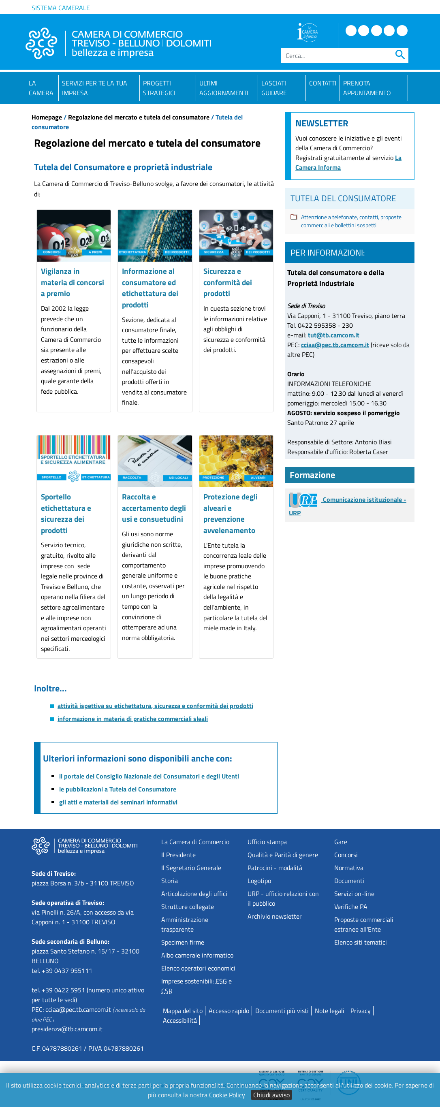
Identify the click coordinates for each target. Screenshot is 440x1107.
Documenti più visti (282, 1010)
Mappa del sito (183, 1010)
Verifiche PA (350, 906)
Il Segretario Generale (191, 867)
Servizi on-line (354, 893)
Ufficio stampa (267, 842)
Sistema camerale (61, 8)
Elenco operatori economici (198, 968)
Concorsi (346, 855)
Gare (340, 842)
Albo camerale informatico (197, 955)
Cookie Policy (227, 1095)
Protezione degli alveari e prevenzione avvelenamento (230, 513)
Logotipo (259, 880)
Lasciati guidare (274, 88)
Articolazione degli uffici (194, 893)
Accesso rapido (229, 1010)
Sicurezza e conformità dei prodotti (227, 282)
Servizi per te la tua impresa (94, 88)
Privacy (360, 1010)
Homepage (47, 117)
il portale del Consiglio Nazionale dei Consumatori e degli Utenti (149, 776)
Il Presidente (178, 855)
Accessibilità (180, 1020)
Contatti (322, 83)
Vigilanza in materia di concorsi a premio (72, 282)
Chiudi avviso (271, 1095)
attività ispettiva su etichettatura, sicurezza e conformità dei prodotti (155, 705)
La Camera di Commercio (195, 842)
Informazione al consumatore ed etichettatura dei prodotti (150, 287)
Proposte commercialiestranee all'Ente (363, 924)
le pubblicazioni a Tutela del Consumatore (117, 789)
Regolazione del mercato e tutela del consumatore (138, 117)
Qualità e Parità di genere (283, 855)
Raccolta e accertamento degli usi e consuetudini (154, 508)
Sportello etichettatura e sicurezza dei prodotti (66, 513)
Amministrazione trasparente (184, 924)
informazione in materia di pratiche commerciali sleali (133, 718)
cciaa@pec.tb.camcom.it (335, 345)
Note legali (329, 1010)
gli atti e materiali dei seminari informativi (118, 802)
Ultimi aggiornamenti (223, 88)
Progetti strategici (159, 88)
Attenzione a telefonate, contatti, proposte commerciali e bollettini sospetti (351, 221)
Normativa (348, 867)
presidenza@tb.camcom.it (67, 1029)
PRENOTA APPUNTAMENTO (367, 88)
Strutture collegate (187, 906)
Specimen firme (182, 942)
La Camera (41, 88)
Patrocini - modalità (275, 867)
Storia (169, 880)
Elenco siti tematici (360, 942)
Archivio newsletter (275, 916)
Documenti (349, 880)
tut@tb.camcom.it (333, 335)
